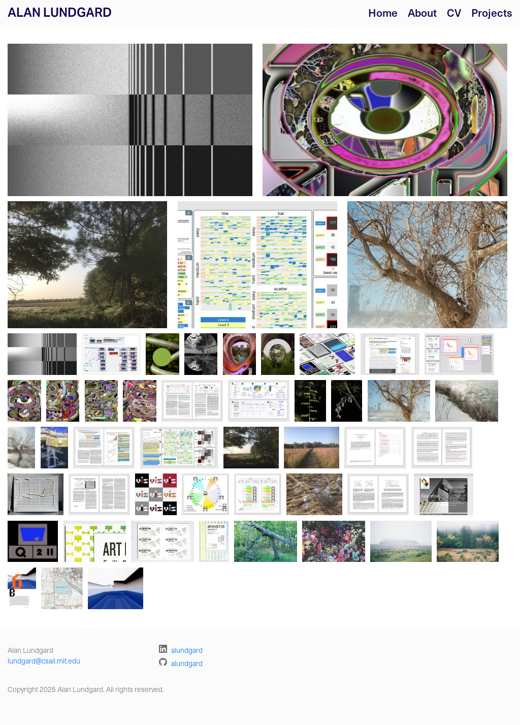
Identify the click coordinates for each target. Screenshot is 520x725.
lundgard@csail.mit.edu (44, 660)
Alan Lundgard (60, 12)
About (422, 12)
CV (454, 12)
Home (383, 12)
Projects (491, 12)
